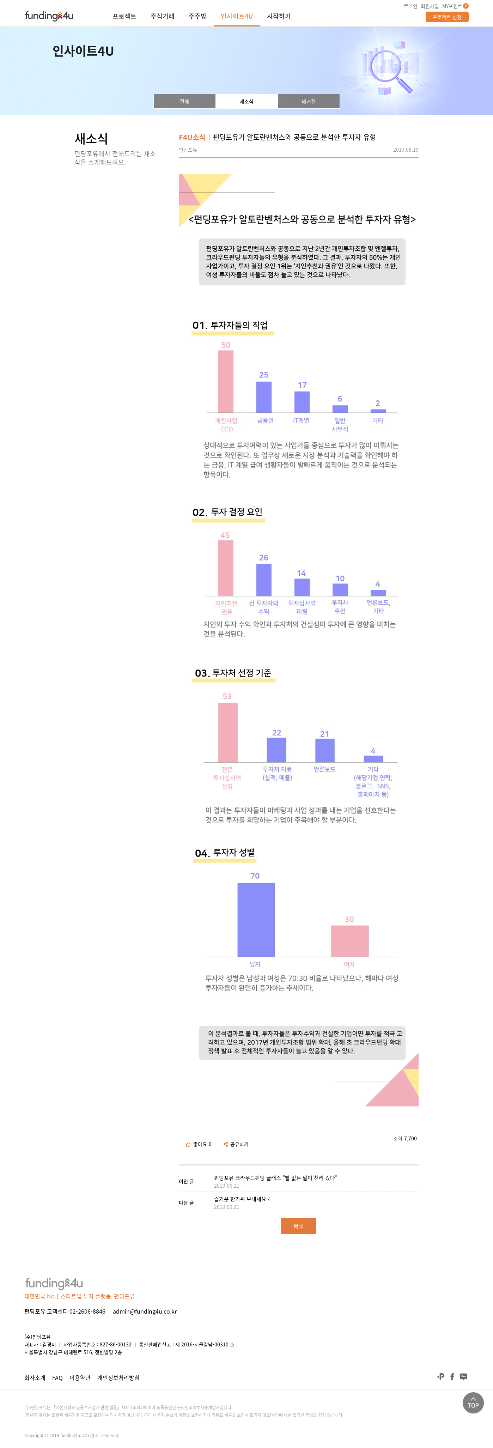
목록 (298, 1226)
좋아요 (199, 1143)
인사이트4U (237, 17)
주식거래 (163, 17)
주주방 (198, 17)
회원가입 (430, 6)
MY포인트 (452, 6)
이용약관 (80, 1377)
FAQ (57, 1377)
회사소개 (34, 1377)
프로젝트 (124, 17)
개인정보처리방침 (118, 1377)
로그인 (411, 6)
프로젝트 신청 (447, 16)
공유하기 (236, 1143)
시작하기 (279, 17)
